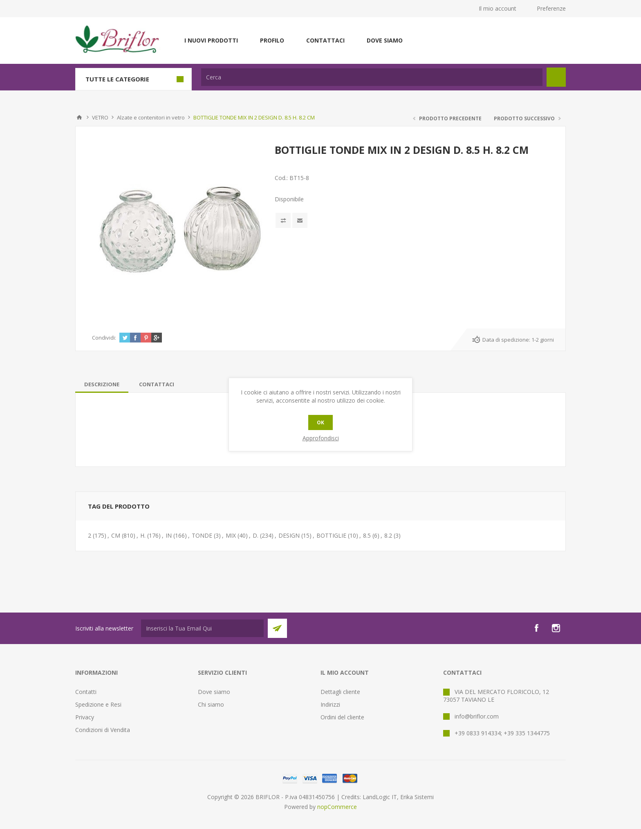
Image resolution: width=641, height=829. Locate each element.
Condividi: (104, 337)
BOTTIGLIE (331, 535)
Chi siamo (211, 704)
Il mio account (497, 8)
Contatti (85, 692)
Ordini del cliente (342, 717)
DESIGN (289, 535)
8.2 (388, 535)
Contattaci (325, 40)
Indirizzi (330, 704)
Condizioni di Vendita (102, 730)
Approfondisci (321, 438)
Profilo (272, 40)
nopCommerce (337, 807)
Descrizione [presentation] (101, 384)
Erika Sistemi (417, 797)
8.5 (367, 535)
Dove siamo (385, 40)
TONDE (202, 535)
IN (169, 535)
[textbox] (371, 77)
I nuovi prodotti (211, 40)
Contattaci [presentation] (156, 384)
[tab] (101, 384)
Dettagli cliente (340, 692)
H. (143, 535)
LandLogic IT (380, 797)
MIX (231, 535)
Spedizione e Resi (98, 704)
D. (255, 535)
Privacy (84, 717)
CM (115, 535)
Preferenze (551, 8)
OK (320, 422)
